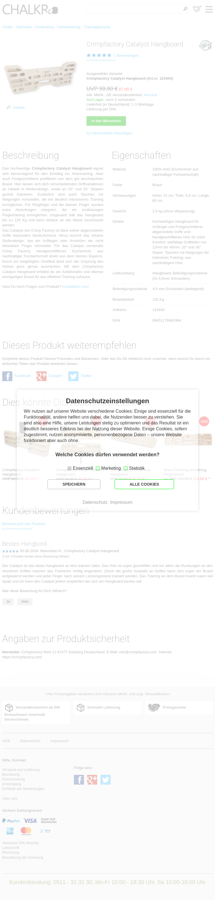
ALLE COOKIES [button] (144, 484)
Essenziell (83, 468)
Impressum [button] (121, 502)
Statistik (137, 468)
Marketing (111, 468)
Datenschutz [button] (95, 502)
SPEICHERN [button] (73, 484)
